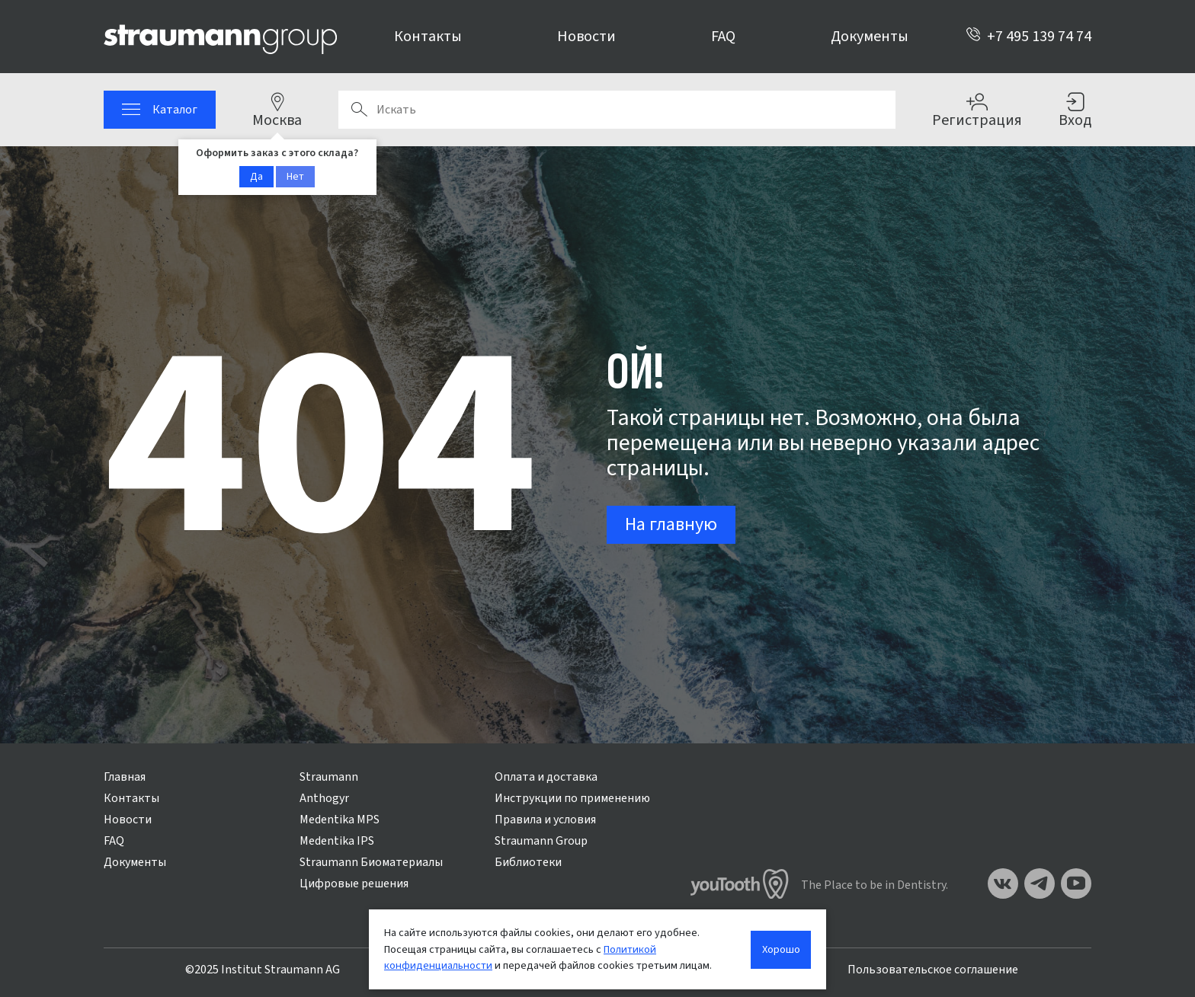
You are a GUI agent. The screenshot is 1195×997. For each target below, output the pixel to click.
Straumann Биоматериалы (371, 862)
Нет (295, 176)
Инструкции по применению (572, 798)
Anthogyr (324, 798)
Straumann (329, 777)
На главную (671, 524)
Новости (586, 36)
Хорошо (781, 949)
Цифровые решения (354, 883)
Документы (869, 36)
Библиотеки (528, 862)
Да (256, 176)
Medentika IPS (337, 840)
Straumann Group (541, 840)
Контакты (428, 36)
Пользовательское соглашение (932, 969)
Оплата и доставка (546, 777)
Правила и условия (545, 819)
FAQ (723, 36)
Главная (125, 777)
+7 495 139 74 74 (1028, 36)
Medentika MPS (340, 819)
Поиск (359, 110)
